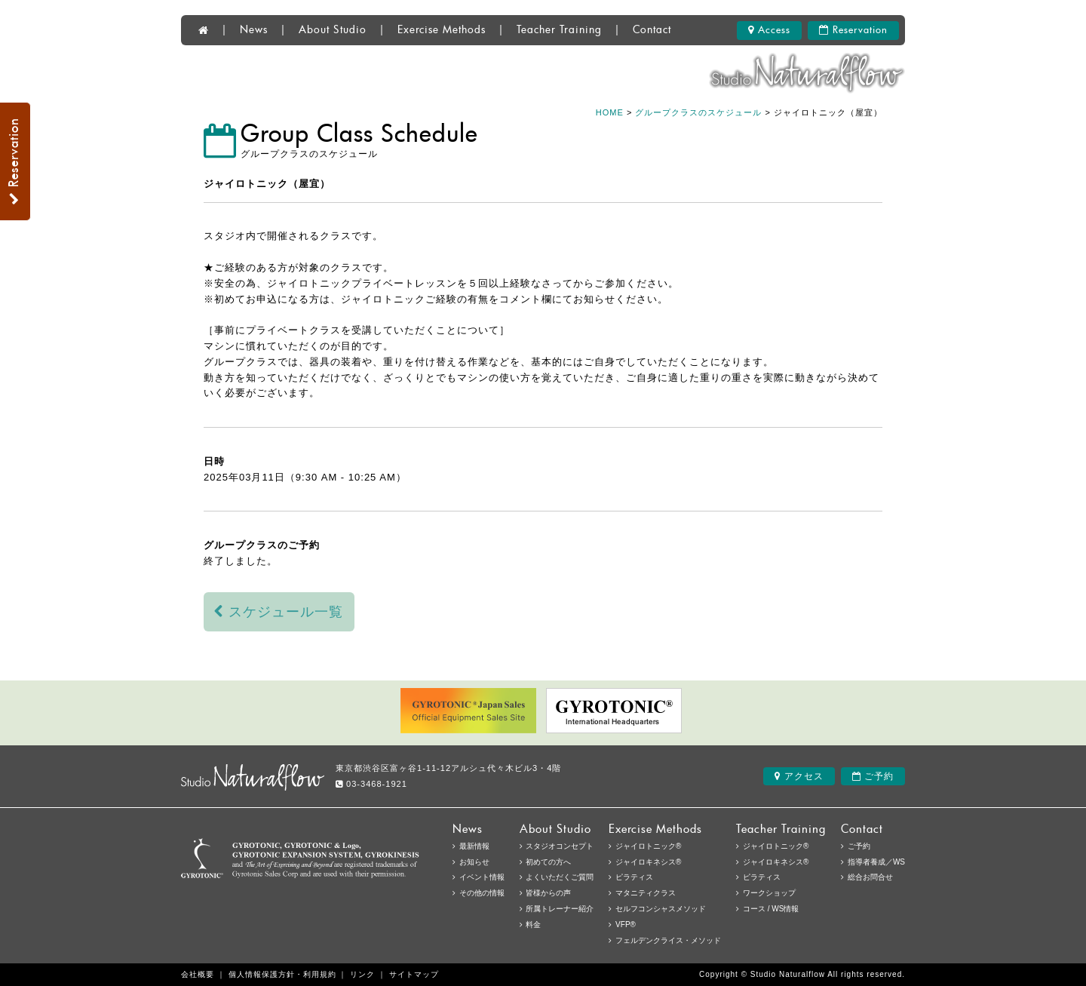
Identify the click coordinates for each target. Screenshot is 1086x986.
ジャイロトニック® (775, 846)
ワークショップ (769, 893)
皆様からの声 (548, 893)
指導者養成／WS (876, 862)
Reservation (853, 30)
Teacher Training (559, 30)
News (254, 30)
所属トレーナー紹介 (560, 909)
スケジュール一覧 (278, 611)
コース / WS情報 (771, 909)
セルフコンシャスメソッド (660, 909)
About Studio (333, 30)
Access (769, 30)
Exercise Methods (441, 30)
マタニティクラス (645, 893)
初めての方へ (548, 862)
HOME (610, 112)
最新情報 (474, 846)
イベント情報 (482, 877)
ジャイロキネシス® (775, 862)
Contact (652, 30)
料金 (533, 924)
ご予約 (873, 776)
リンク (362, 974)
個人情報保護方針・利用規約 (282, 974)
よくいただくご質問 (560, 877)
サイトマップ (414, 974)
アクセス (799, 776)
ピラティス (762, 877)
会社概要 (197, 974)
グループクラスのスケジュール (698, 112)
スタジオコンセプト (560, 846)
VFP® (625, 924)
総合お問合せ (870, 877)
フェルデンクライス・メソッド (668, 940)
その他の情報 (482, 893)
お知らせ (474, 862)
